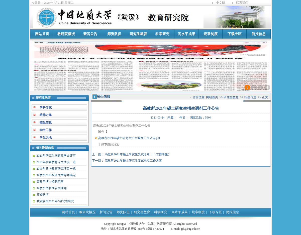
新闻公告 (90, 34)
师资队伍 (114, 34)
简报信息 (259, 34)
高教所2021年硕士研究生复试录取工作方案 (133, 160)
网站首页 (42, 34)
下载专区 (235, 34)
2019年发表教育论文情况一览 (56, 162)
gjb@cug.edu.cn (190, 228)
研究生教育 (138, 34)
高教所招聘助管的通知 (52, 188)
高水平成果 (186, 34)
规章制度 (211, 34)
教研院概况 (66, 34)
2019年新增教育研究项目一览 (56, 168)
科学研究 (162, 34)
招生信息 (250, 97)
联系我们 (242, 3)
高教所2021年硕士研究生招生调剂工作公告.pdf (129, 138)
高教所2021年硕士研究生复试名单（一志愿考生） (138, 154)
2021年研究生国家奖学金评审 (56, 155)
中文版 (220, 3)
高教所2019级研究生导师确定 (56, 175)
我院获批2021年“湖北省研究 (55, 201)
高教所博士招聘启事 (50, 181)
